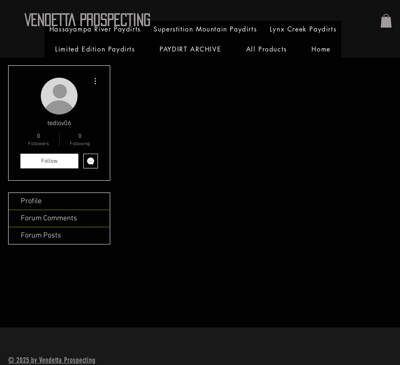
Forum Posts (41, 235)
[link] (386, 20)
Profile (31, 201)
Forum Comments (49, 218)
